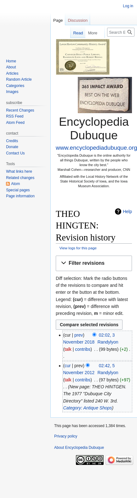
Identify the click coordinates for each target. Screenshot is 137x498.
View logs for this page (78, 248)
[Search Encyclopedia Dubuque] (120, 32)
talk (68, 349)
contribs (82, 349)
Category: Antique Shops (87, 407)
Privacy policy (65, 436)
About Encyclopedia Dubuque (79, 447)
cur (68, 365)
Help (127, 211)
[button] (94, 263)
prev (78, 335)
